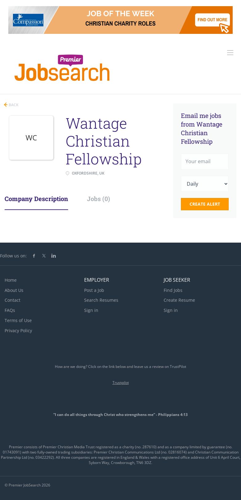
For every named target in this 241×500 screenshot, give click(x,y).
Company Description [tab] (36, 199)
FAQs (10, 310)
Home (11, 280)
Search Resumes (101, 300)
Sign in (91, 310)
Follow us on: (13, 256)
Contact (12, 300)
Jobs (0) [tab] (98, 199)
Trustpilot (120, 382)
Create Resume (179, 300)
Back (13, 104)
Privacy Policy (18, 330)
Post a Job (94, 290)
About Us (14, 290)
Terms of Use (18, 320)
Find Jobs (173, 290)
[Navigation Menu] (230, 52)
